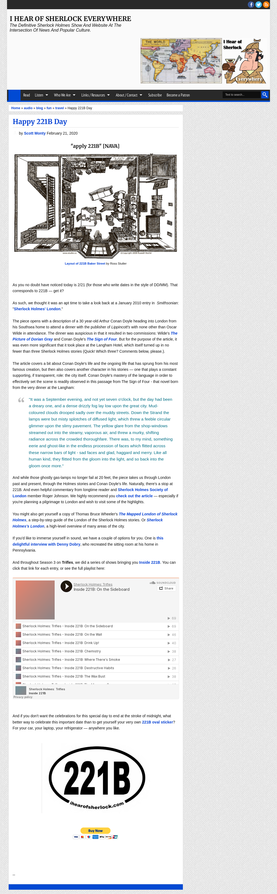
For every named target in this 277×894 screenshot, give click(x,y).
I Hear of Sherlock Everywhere (70, 19)
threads (258, 4)
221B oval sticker (157, 722)
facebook (251, 4)
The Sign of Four (102, 339)
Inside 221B (149, 562)
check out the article (134, 496)
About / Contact (126, 95)
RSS (266, 4)
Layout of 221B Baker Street (85, 263)
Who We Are (62, 95)
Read (26, 95)
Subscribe (155, 95)
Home (14, 95)
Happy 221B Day (40, 121)
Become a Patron (178, 95)
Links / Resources (93, 95)
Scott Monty (35, 133)
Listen (39, 95)
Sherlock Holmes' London (37, 309)
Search (265, 94)
